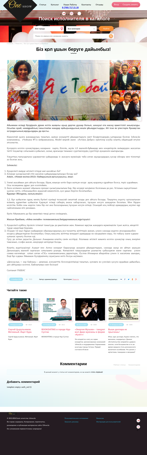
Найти (106, 28)
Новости (75, 279)
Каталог (55, 4)
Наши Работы (70, 4)
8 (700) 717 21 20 (70, 7)
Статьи (42, 4)
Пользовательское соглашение (76, 418)
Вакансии (100, 418)
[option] (23, 319)
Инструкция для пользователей (108, 422)
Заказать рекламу (71, 422)
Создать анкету (130, 4)
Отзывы (99, 4)
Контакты (86, 4)
